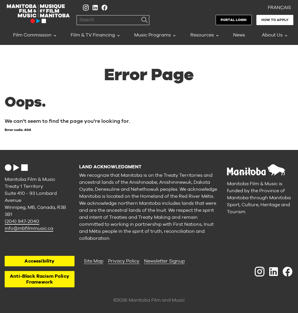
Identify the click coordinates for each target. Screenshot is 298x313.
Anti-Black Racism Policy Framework (39, 279)
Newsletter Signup (164, 261)
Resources (202, 35)
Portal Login (233, 20)
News (239, 35)
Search (144, 20)
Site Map (93, 261)
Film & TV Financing (93, 35)
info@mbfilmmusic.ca (29, 228)
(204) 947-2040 (22, 221)
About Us (272, 35)
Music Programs (152, 35)
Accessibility (39, 261)
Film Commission (32, 35)
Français (279, 7)
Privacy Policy (123, 261)
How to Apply (274, 20)
